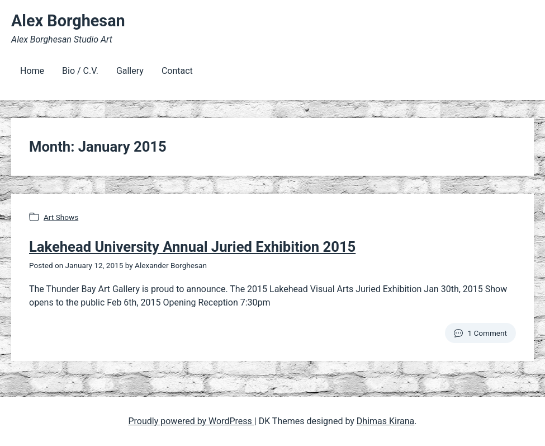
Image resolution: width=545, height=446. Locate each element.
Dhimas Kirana (385, 421)
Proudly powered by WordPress (191, 421)
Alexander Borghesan (171, 265)
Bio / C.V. (80, 70)
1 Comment (487, 333)
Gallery (130, 70)
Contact (177, 70)
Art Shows (61, 217)
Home (32, 70)
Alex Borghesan (68, 20)
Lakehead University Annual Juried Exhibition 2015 (192, 246)
